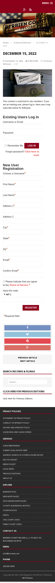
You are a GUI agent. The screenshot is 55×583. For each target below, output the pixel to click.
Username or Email (13, 122)
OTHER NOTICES (10, 510)
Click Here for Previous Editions (18, 398)
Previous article (27, 357)
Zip (5, 248)
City (5, 227)
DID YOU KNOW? (10, 459)
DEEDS (6, 515)
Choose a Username (14, 173)
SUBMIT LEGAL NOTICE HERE (15, 450)
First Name (9, 184)
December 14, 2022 (14, 61)
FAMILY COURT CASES (12, 524)
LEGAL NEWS (8, 469)
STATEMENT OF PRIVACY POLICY (17, 418)
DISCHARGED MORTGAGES (15, 501)
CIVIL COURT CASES (11, 519)
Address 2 (8, 217)
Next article (27, 361)
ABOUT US (7, 478)
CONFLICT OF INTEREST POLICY (16, 423)
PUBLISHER (33, 61)
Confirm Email (11, 270)
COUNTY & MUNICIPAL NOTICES (16, 505)
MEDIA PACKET (9, 464)
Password (8, 133)
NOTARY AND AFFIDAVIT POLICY (16, 427)
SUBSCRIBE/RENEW (11, 445)
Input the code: (10, 290)
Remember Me (15, 145)
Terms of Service (19, 285)
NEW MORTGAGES (11, 496)
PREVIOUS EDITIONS (12, 473)
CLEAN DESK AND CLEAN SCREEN (17, 432)
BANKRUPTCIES (9, 491)
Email (6, 259)
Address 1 (9, 205)
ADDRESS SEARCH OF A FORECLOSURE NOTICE (23, 455)
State (6, 238)
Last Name (9, 194)
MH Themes (27, 578)
